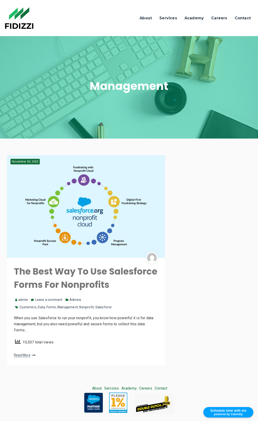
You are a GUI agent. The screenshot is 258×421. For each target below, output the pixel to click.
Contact (243, 18)
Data (41, 307)
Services (168, 18)
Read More (22, 355)
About (146, 18)
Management (67, 307)
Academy (194, 18)
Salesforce (103, 307)
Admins (75, 300)
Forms (51, 307)
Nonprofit (86, 307)
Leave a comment (49, 300)
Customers (28, 307)
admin (21, 300)
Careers (219, 18)
